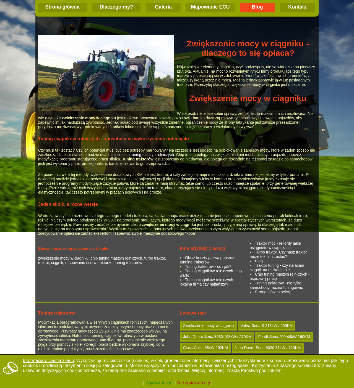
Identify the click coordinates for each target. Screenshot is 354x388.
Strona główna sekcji (272, 292)
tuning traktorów (128, 262)
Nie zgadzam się (193, 382)
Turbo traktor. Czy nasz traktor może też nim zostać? (278, 254)
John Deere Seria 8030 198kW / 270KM (217, 336)
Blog (257, 7)
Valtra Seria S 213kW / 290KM (267, 325)
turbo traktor (152, 188)
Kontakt (297, 7)
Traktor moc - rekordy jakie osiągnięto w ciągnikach (275, 245)
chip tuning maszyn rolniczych (148, 154)
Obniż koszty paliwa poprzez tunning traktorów (207, 259)
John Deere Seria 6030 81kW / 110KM (268, 347)
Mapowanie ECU (210, 7)
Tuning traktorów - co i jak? (208, 266)
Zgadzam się (158, 382)
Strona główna (62, 7)
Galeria (163, 7)
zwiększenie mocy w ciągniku (63, 258)
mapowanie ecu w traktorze (88, 262)
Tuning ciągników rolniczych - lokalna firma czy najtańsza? (207, 282)
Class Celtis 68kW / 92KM (205, 347)
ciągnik (57, 262)
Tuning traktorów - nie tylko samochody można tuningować (276, 285)
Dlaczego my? (116, 7)
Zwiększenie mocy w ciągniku (208, 325)
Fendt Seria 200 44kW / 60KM (284, 336)
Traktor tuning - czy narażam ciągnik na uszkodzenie (277, 267)
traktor (43, 262)
